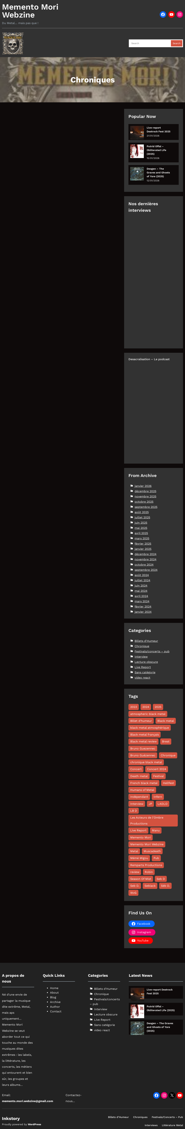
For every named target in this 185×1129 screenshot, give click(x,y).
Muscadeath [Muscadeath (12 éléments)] (152, 851)
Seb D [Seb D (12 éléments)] (161, 879)
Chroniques (140, 1117)
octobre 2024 (144, 564)
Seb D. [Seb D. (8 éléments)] (134, 885)
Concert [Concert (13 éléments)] (136, 769)
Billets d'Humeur (146, 641)
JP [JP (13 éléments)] (150, 804)
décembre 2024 (145, 554)
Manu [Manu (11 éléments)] (156, 830)
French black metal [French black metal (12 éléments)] (144, 783)
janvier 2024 (143, 612)
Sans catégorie (145, 672)
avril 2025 (141, 533)
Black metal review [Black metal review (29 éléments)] (143, 741)
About (54, 992)
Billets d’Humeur (118, 1117)
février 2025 (143, 543)
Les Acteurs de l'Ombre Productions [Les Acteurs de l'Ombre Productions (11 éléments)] (146, 820)
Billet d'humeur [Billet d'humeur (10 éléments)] (141, 721)
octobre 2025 (144, 501)
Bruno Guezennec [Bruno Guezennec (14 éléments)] (142, 748)
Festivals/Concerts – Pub (167, 1117)
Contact (55, 1011)
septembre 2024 (146, 570)
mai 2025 (141, 528)
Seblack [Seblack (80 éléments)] (150, 885)
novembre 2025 (145, 496)
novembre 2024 (145, 559)
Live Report (143, 667)
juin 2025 (141, 522)
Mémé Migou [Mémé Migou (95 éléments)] (139, 858)
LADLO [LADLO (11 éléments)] (162, 804)
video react (142, 677)
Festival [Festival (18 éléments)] (158, 776)
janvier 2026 (143, 486)
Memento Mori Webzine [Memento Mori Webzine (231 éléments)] (147, 844)
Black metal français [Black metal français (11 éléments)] (144, 734)
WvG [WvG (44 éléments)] (133, 892)
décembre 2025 (145, 491)
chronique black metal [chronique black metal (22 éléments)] (146, 762)
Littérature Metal (172, 1125)
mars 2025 (142, 538)
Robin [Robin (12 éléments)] (149, 872)
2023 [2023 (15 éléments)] (133, 707)
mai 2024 (141, 591)
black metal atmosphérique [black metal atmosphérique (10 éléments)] (149, 727)
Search (176, 43)
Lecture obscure (146, 662)
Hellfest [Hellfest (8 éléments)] (168, 783)
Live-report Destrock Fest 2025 (158, 129)
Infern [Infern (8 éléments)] (158, 796)
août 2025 (142, 512)
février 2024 (143, 606)
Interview (141, 656)
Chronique (142, 646)
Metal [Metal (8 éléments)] (134, 851)
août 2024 (142, 575)
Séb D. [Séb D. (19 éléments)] (165, 885)
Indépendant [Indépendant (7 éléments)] (139, 796)
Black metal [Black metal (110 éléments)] (165, 721)
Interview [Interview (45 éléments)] (136, 804)
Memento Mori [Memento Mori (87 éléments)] (140, 837)
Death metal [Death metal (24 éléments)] (139, 776)
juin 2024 (141, 585)
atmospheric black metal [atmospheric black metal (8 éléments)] (147, 714)
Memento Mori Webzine (30, 11)
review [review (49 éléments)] (134, 872)
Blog (53, 997)
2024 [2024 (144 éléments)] (145, 707)
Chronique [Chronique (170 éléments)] (168, 755)
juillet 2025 (142, 517)
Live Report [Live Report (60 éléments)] (138, 830)
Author (55, 1006)
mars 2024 (142, 601)
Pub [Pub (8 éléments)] (156, 858)
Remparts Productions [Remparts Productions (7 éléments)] (146, 865)
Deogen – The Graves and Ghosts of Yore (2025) (158, 172)
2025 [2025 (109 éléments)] (158, 707)
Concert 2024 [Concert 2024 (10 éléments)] (156, 769)
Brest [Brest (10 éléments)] (165, 741)
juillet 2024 (142, 580)
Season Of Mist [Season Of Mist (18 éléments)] (140, 879)
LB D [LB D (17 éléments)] (133, 810)
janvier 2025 (143, 549)
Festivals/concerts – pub (152, 651)
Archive (55, 1002)
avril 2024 (141, 596)
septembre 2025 (146, 507)
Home (54, 988)
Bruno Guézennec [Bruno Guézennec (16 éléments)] (142, 755)
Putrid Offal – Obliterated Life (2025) (156, 150)
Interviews (151, 1125)
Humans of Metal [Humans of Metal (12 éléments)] (142, 790)
